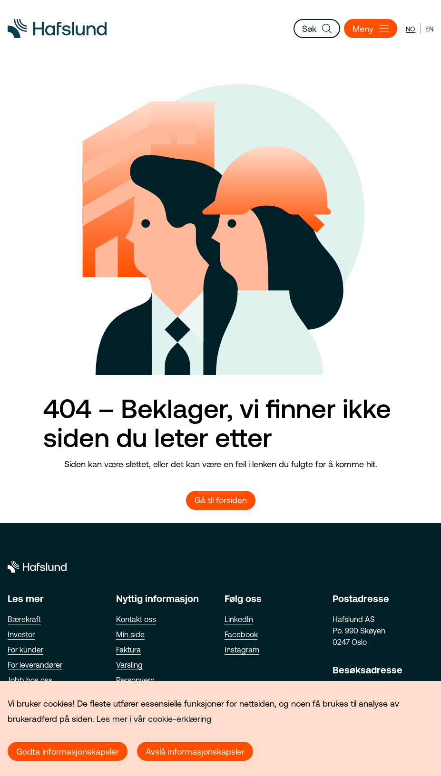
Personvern (135, 680)
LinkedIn (239, 619)
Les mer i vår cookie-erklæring (154, 719)
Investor (21, 634)
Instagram (242, 649)
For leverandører (35, 665)
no (410, 29)
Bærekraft (24, 619)
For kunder (25, 649)
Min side (130, 634)
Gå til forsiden (221, 500)
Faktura (128, 649)
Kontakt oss (136, 619)
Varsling (129, 665)
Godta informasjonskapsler (67, 752)
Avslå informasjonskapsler (195, 752)
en (429, 29)
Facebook (241, 634)
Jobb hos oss (30, 680)
